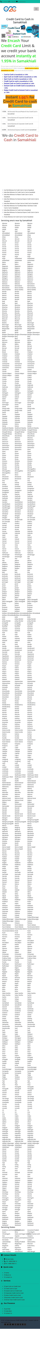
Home (7, 1273)
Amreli (29, 245)
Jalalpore (4, 564)
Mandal (4, 808)
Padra (16, 901)
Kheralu (29, 712)
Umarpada (5, 1100)
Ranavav (30, 976)
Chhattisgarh (6, 1234)
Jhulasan (30, 605)
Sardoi (29, 1014)
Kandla (29, 644)
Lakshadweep (6, 1242)
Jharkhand (30, 1238)
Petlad (4, 944)
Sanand (29, 1005)
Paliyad (4, 915)
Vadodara (30, 1131)
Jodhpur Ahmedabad (7, 613)
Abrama (4, 223)
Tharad (4, 1091)
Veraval (17, 1184)
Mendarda (18, 833)
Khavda (17, 697)
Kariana (4, 662)
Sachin (29, 995)
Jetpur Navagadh (20, 599)
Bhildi (4, 330)
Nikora (17, 882)
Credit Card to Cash (11, 1288)
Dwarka (17, 492)
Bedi (3, 301)
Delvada (4, 418)
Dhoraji (4, 467)
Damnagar (30, 401)
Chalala (17, 356)
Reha (28, 985)
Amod (4, 243)
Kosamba (5, 720)
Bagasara (30, 264)
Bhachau (30, 303)
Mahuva (17, 794)
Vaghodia (18, 1135)
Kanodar (4, 652)
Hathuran (18, 551)
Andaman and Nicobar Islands (7, 1230)
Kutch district (6, 740)
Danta (29, 410)
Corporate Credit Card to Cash (14, 1293)
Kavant (29, 673)
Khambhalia (5, 691)
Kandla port (18, 648)
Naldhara (17, 862)
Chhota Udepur (32, 371)
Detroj (17, 424)
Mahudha (30, 790)
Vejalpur (29, 1180)
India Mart (8, 1311)
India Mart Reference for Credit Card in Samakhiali (17, 210)
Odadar (29, 888)
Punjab (4, 1247)
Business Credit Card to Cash (14, 1297)
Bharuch (17, 317)
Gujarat (17, 1236)
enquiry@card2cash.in (22, 1)
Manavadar (18, 804)
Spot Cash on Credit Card (13, 1286)
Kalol (3, 642)
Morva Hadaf (6, 847)
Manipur (4, 1244)
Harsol (29, 547)
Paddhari (30, 898)
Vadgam (17, 1126)
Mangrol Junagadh (32, 820)
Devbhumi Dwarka (7, 428)
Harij (3, 545)
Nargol (29, 868)
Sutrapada (5, 1071)
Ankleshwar (18, 258)
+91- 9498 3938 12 (5, 1)
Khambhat (30, 693)
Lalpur (17, 755)
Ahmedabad (6, 233)
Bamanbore (31, 284)
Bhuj (16, 336)
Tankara (17, 1077)
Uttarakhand (18, 1251)
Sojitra (29, 1053)
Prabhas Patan (31, 956)
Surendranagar (19, 1067)
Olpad (4, 896)
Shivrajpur (18, 1038)
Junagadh (5, 623)
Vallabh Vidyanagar (32, 1141)
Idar (28, 556)
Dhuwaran (5, 477)
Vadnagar (5, 1129)
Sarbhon (4, 1013)
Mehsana (30, 829)
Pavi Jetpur (18, 940)
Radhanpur (5, 964)
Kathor (17, 668)
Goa (3, 1236)
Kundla (17, 736)
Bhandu (4, 311)
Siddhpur (5, 1042)
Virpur (29, 1200)
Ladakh (29, 1240)
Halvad (29, 537)
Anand (4, 252)
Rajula (4, 974)
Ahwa (29, 235)
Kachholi (17, 629)
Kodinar (17, 716)
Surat (29, 1063)
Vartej (16, 1165)
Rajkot (29, 966)
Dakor (4, 399)
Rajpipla (17, 970)
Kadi (3, 632)
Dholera (29, 459)
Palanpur (5, 905)
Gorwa (29, 527)
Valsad (4, 1149)
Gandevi (29, 498)
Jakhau (17, 560)
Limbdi (17, 765)
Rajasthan (18, 1247)
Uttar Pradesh (6, 1251)
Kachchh (30, 625)
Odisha (17, 1245)
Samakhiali (5, 1003)
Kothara (29, 722)
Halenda (17, 531)
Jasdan (29, 586)
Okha (16, 892)
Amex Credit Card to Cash (13, 1295)
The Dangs (18, 1096)
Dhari (29, 449)
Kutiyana (30, 742)
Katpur (4, 671)
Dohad (17, 482)
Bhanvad (30, 313)
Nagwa (29, 859)
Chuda (29, 381)
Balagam (30, 274)
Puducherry (30, 1245)
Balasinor (18, 278)
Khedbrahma (31, 703)
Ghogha (4, 516)
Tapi (3, 1081)
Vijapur (4, 1188)
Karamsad (18, 658)
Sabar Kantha (6, 993)
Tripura (29, 1249)
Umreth (17, 1106)
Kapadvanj (30, 654)
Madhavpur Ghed (20, 775)
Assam (4, 1232)
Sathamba (5, 1022)
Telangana (18, 1249)
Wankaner (18, 1223)
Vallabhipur (18, 1145)
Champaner (31, 362)
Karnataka (5, 1240)
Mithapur (5, 837)
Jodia (28, 615)
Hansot (17, 541)
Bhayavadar (18, 327)
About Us (8, 1275)
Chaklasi (30, 352)
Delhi (29, 1234)
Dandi (16, 404)
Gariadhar (30, 508)
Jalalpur (29, 566)
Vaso (16, 1174)
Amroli (17, 249)
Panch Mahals (6, 925)
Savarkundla (31, 1024)
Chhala (4, 369)
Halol (3, 535)
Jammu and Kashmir (20, 1238)
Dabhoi (4, 389)
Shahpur (30, 1034)
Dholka (17, 463)
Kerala (17, 1240)
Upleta (4, 1120)
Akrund (17, 239)
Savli (16, 1028)
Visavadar (18, 1204)
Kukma (29, 732)
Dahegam (30, 391)
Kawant (17, 677)
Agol (16, 229)
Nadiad (4, 857)
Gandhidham (19, 502)
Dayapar (17, 414)
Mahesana (18, 785)
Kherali (4, 710)
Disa (28, 479)
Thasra (29, 1092)
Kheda (4, 701)
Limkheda (5, 769)
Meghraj (4, 827)
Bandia (4, 291)
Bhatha (4, 321)
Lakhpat (4, 749)
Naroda (4, 876)
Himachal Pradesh (7, 1238)
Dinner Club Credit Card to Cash (15, 1300)
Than (28, 1083)
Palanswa (30, 907)
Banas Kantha (19, 288)
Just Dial (7, 1309)
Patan (29, 937)
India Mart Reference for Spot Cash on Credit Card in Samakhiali (21, 203)
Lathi (28, 761)
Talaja (29, 1073)
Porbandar (5, 954)
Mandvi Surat (19, 814)
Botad (4, 350)
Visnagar (4, 1207)
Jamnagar (18, 580)
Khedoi (17, 707)
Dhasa (17, 453)
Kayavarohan (6, 681)
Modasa (29, 839)
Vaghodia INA (6, 1139)
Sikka (16, 1048)
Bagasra (17, 268)
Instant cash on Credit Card (13, 1291)
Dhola (4, 457)
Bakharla (5, 272)
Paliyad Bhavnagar (32, 917)
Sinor (3, 1052)
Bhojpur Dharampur (32, 332)
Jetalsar (4, 594)
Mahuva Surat (6, 798)
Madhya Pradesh (20, 1242)
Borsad (17, 346)
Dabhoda (17, 385)
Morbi (16, 843)
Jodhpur (17, 609)
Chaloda (4, 360)
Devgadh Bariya (32, 430)
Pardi (16, 931)
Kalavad (17, 638)
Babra (4, 262)
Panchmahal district (32, 927)
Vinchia (17, 1194)
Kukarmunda (6, 730)
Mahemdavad (31, 781)
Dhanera (4, 438)
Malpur (29, 800)
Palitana (17, 911)
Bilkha (29, 342)
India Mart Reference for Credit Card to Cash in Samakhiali (19, 192)
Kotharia (17, 726)
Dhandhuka (18, 434)
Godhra (17, 521)
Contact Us (8, 1277)
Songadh (17, 1057)
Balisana (4, 282)
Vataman (5, 1178)
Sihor (29, 1044)
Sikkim (29, 1247)
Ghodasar (18, 512)
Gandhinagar (6, 506)
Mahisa (4, 788)
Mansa (17, 823)
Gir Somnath (31, 518)
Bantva (29, 293)
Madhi (4, 779)
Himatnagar (6, 555)
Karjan (29, 664)
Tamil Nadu (5, 1249)
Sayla (3, 1032)
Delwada (30, 420)
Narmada (18, 872)
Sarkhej (17, 1018)
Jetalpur (17, 590)
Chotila (4, 379)
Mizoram (30, 1244)
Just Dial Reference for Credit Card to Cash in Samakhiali (19, 190)
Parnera (4, 935)
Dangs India (6, 408)
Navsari (29, 878)
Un (3, 1110)
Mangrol (4, 818)
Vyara (29, 1209)
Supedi (4, 1061)
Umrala (29, 1102)
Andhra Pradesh (20, 1230)
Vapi (28, 1161)
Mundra (17, 853)
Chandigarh (31, 1232)
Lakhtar (29, 751)
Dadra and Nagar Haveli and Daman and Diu (20, 1234)
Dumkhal (5, 486)
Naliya (4, 866)
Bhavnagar (30, 323)
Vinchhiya (30, 1190)
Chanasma (18, 365)
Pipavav (29, 946)
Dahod (17, 395)
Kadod (29, 634)
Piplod (17, 950)
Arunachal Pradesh (32, 1230)
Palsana (17, 921)
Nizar (3, 886)
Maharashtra (31, 1242)
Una (28, 1112)
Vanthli (4, 1159)
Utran (29, 1122)
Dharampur (18, 443)
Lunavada (30, 771)
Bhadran (17, 307)
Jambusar (30, 576)
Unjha (16, 1116)
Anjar (29, 254)
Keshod (17, 687)
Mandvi (29, 810)
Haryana (30, 1236)
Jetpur (29, 595)
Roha (16, 989)
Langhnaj (5, 759)
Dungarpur (30, 488)
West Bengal (31, 1251)
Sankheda (18, 1009)
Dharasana (5, 447)
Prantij (17, 960)
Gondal (4, 525)
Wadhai (17, 1213)
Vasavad (29, 1170)
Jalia (16, 570)
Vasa (3, 1168)
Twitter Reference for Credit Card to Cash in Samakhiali (18, 217)
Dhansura (30, 440)
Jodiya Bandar (19, 619)
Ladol (16, 746)
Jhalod (4, 603)
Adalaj (29, 225)
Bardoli (17, 297)
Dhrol (16, 473)
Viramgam (5, 1198)
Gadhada (5, 496)
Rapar (4, 983)
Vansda (17, 1155)
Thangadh (18, 1087)
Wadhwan (5, 1217)
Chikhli (17, 375)
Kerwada (30, 683)
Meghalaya (18, 1244)
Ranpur (17, 979)
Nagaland (5, 1245)
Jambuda (5, 574)
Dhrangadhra (31, 469)
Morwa (29, 849)
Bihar (16, 1232)
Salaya (17, 999)
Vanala (29, 1151)
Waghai (29, 1219)
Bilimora (4, 340)
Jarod (3, 584)
